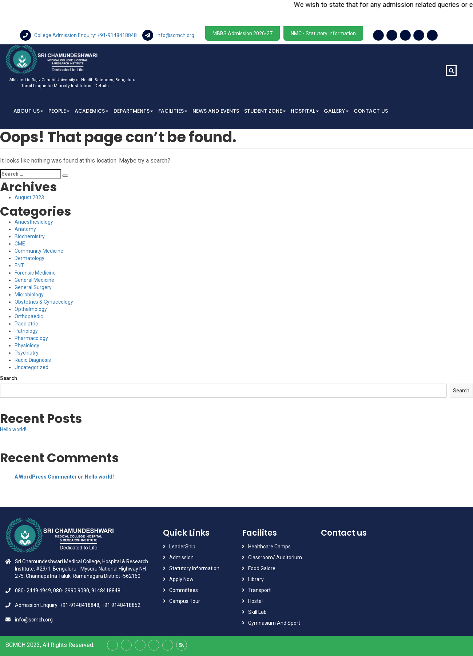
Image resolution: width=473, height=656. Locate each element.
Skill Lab (257, 612)
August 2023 (29, 197)
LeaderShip (182, 546)
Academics (91, 111)
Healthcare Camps (269, 546)
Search (8, 378)
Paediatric (26, 324)
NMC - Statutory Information (323, 33)
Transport (260, 590)
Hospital (305, 111)
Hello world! (13, 429)
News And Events (215, 111)
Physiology (27, 345)
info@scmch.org (168, 35)
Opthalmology (31, 309)
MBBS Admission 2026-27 (242, 33)
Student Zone (265, 111)
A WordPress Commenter (46, 477)
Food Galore (261, 568)
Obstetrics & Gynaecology (44, 302)
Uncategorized (31, 367)
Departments (133, 111)
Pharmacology (31, 338)
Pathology (26, 331)
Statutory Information (194, 568)
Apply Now (181, 579)
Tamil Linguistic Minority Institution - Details (65, 85)
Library (256, 579)
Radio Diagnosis (33, 360)
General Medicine (34, 280)
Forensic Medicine (35, 273)
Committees (183, 590)
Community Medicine (39, 251)
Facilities (172, 111)
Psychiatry (27, 353)
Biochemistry (30, 236)
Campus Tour (184, 601)
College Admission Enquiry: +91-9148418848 (79, 35)
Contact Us (371, 111)
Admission (181, 557)
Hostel (255, 601)
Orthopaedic (29, 316)
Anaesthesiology (34, 222)
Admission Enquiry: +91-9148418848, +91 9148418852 (77, 605)
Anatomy (25, 229)
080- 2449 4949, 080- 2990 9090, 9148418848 (67, 590)
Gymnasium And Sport (274, 623)
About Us (28, 111)
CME (20, 244)
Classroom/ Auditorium (275, 557)
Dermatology (29, 258)
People (58, 111)
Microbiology (29, 294)
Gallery (336, 111)
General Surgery (33, 287)
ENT (19, 265)
